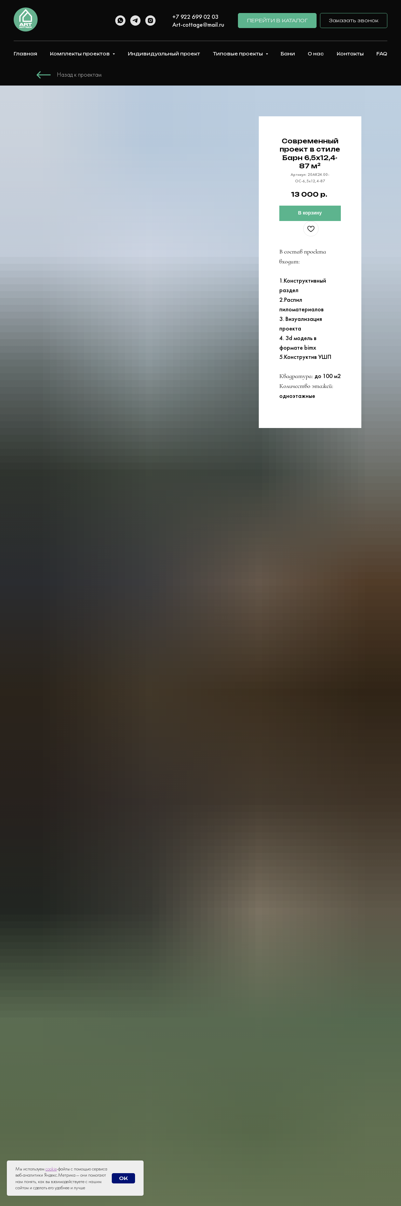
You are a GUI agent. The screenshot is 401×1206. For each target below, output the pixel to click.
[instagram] (150, 20)
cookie (51, 1169)
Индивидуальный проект (164, 53)
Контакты (350, 53)
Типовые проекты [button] (238, 53)
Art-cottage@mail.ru (198, 24)
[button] (353, 20)
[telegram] (135, 20)
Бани (288, 53)
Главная (25, 53)
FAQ (381, 53)
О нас (316, 53)
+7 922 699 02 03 (195, 17)
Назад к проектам (79, 74)
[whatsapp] (120, 20)
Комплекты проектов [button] (80, 53)
